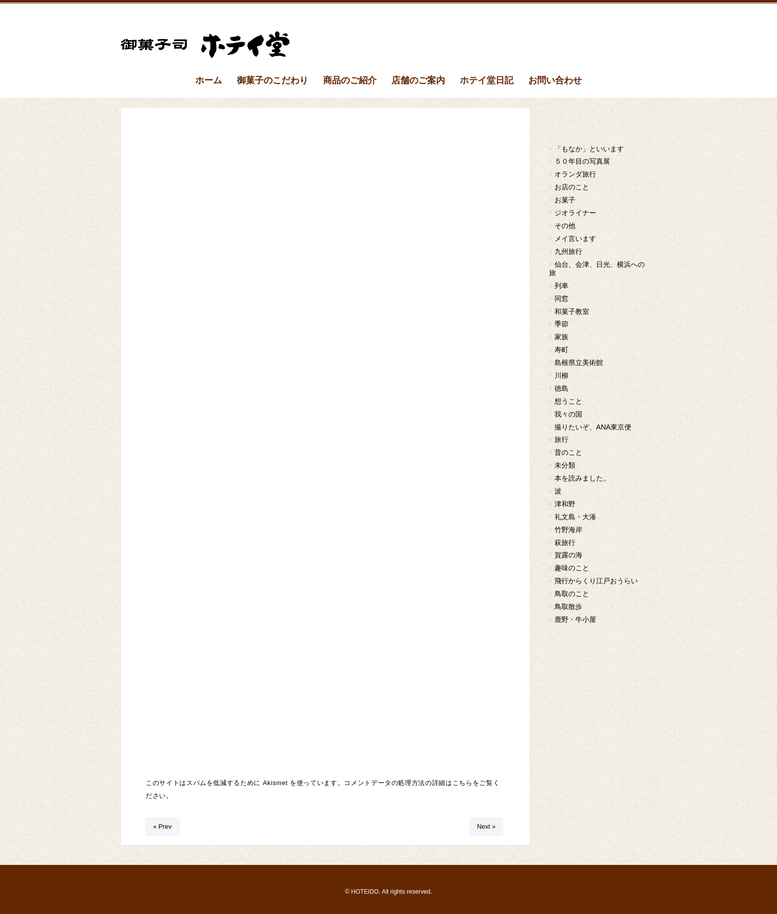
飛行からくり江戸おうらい (596, 581)
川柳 (561, 375)
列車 (561, 286)
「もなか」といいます (589, 149)
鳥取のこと (572, 594)
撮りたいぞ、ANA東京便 (593, 427)
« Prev (162, 826)
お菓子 (565, 200)
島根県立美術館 (579, 362)
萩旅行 (565, 543)
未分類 (565, 465)
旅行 (561, 439)
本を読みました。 (582, 478)
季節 (561, 324)
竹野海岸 (568, 530)
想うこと (568, 401)
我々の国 (568, 414)
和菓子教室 (572, 311)
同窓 (561, 299)
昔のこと (568, 452)
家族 (561, 337)
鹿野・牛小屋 (575, 619)
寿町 (561, 350)
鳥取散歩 (568, 606)
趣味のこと (572, 568)
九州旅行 (568, 251)
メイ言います (575, 239)
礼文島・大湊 (575, 517)
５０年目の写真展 (582, 161)
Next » (486, 826)
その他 (565, 226)
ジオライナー (575, 213)
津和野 (565, 504)
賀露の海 (568, 555)
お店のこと (572, 187)
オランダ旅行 (575, 174)
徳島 (561, 388)
